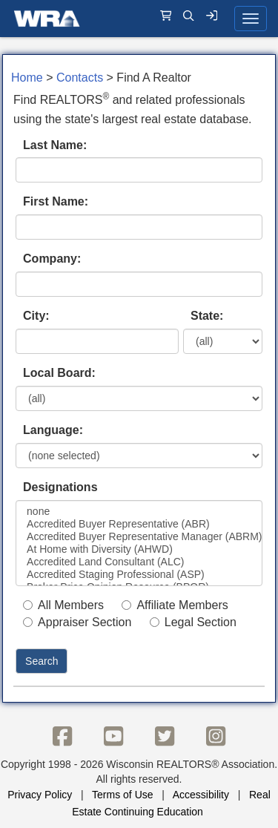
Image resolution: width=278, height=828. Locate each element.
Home (27, 77)
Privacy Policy (39, 795)
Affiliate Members (175, 605)
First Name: (55, 201)
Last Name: (55, 145)
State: (207, 315)
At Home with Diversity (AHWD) (139, 549)
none (139, 511)
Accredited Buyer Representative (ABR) (139, 524)
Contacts (79, 77)
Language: (53, 430)
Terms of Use (122, 795)
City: (36, 315)
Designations (60, 487)
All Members (63, 605)
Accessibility (201, 795)
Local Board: (59, 373)
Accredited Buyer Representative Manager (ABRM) (139, 536)
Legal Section (193, 622)
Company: (52, 258)
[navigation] (139, 18)
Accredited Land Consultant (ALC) (139, 562)
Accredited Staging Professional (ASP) (139, 574)
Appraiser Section (77, 622)
